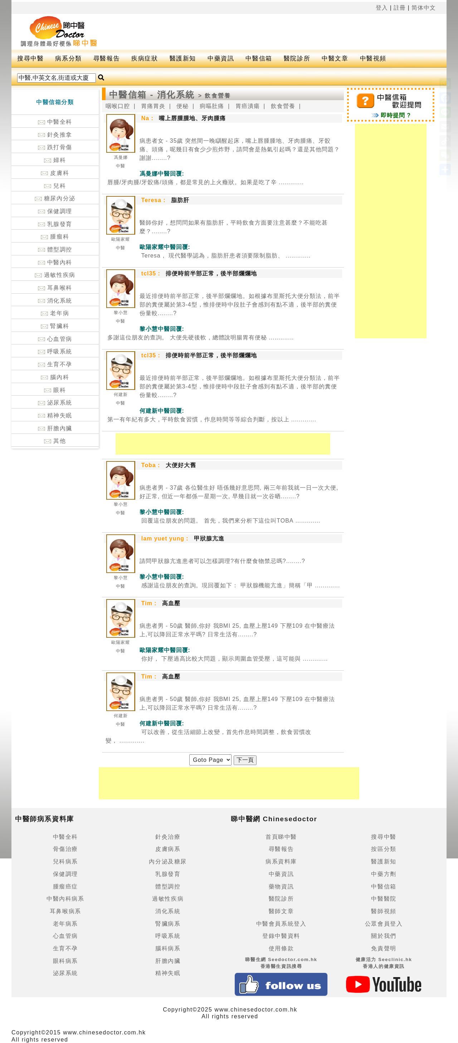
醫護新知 (183, 58)
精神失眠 (55, 415)
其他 (55, 441)
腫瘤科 (55, 237)
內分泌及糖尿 (168, 861)
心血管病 (55, 339)
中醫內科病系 (65, 899)
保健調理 (55, 211)
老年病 (55, 313)
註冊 (400, 8)
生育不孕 (55, 364)
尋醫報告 (106, 58)
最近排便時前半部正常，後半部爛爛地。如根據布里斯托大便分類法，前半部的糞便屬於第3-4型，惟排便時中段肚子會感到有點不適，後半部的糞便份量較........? (240, 304)
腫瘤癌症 (65, 886)
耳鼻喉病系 (65, 911)
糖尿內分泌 (55, 198)
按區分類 (383, 849)
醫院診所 (297, 58)
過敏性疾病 (55, 275)
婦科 (55, 160)
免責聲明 (383, 948)
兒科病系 (65, 861)
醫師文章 (281, 911)
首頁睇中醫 (281, 837)
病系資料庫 (281, 861)
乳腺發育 (55, 224)
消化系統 (55, 301)
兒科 (55, 186)
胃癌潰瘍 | (250, 106)
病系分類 (68, 58)
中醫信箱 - (133, 94)
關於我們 (383, 936)
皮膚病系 (167, 849)
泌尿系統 (55, 403)
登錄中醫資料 (281, 936)
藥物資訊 (281, 886)
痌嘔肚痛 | (215, 106)
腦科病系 (167, 948)
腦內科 (55, 377)
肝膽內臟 (55, 428)
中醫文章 (335, 58)
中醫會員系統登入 (281, 924)
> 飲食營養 (214, 96)
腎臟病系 (167, 924)
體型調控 (55, 249)
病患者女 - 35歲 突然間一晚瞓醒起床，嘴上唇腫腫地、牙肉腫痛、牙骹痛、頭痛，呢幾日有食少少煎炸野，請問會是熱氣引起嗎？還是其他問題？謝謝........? (240, 149)
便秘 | (185, 106)
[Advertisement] (280, 32)
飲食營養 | (286, 106)
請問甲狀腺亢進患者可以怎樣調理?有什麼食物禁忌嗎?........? (222, 561)
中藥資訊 (221, 58)
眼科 (55, 390)
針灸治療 (167, 837)
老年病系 (65, 924)
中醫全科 (55, 122)
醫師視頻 (383, 911)
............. (205, 182)
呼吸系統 (55, 351)
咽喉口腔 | (121, 106)
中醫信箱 (258, 58)
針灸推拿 (55, 135)
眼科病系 (65, 961)
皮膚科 (55, 173)
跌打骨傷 (55, 147)
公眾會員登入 (384, 924)
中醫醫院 (383, 899)
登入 (382, 8)
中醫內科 (55, 262)
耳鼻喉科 (55, 288)
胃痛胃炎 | (156, 106)
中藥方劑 (383, 874)
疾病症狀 (144, 58)
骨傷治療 (65, 849)
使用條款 (281, 948)
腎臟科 (55, 326)
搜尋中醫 (30, 58)
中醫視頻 (373, 58)
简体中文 (423, 8)
